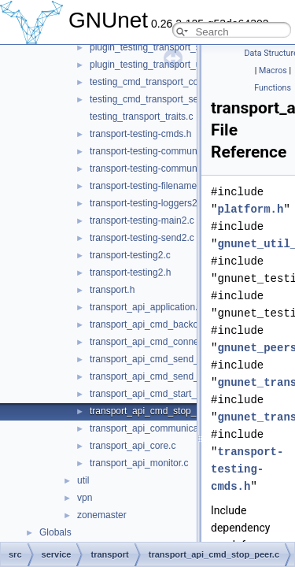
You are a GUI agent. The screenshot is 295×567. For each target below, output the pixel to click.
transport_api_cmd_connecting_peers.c (172, 341)
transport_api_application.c (146, 307)
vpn (84, 497)
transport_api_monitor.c (139, 463)
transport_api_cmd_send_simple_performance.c (191, 376)
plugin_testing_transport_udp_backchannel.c (183, 64)
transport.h (112, 289)
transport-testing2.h (130, 272)
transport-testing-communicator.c (158, 151)
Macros (273, 70)
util (83, 480)
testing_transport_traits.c (141, 116)
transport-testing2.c (130, 255)
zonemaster (102, 515)
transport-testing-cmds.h (140, 133)
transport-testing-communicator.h (158, 168)
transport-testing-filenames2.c (152, 185)
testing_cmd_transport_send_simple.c (169, 99)
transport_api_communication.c (155, 428)
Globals (55, 532)
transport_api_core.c (132, 445)
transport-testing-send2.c (142, 237)
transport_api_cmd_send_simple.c (162, 359)
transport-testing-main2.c (142, 220)
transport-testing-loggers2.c (147, 203)
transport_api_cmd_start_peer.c (156, 393)
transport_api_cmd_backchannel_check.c (177, 324)
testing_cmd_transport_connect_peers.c (173, 81)
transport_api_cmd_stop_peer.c (156, 411)
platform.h (250, 209)
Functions (272, 88)
